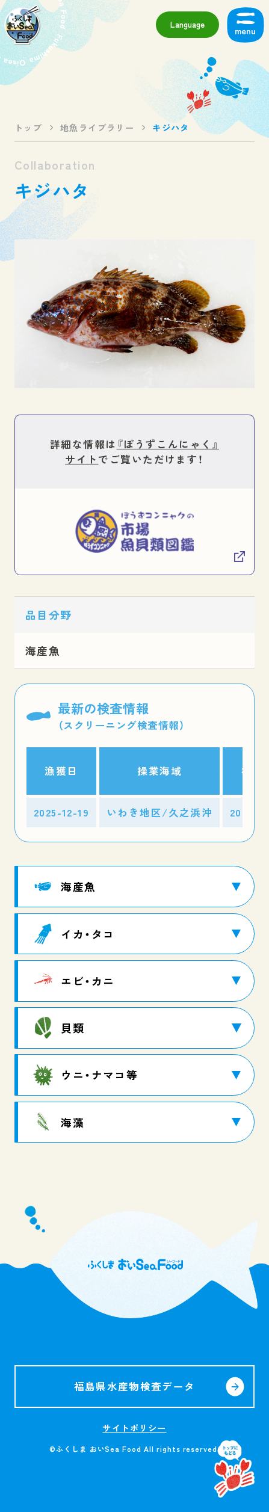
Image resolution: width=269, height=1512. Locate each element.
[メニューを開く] (245, 24)
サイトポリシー (134, 1427)
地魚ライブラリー (97, 127)
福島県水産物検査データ (135, 1386)
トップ (28, 127)
